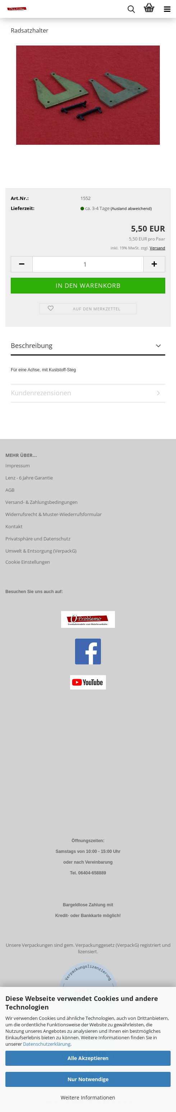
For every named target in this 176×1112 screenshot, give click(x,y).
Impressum (17, 465)
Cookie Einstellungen (27, 562)
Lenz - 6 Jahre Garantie (29, 477)
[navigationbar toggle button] (167, 9)
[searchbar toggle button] (131, 9)
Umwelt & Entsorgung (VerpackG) (41, 551)
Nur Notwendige (88, 1079)
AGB (9, 490)
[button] (21, 264)
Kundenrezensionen (41, 392)
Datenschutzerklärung (46, 1044)
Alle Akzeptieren (88, 1058)
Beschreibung (31, 345)
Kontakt (14, 526)
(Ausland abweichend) (131, 208)
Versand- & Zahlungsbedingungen (41, 502)
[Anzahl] (88, 264)
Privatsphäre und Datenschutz (37, 538)
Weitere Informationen (88, 1097)
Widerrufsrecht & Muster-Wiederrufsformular (53, 514)
